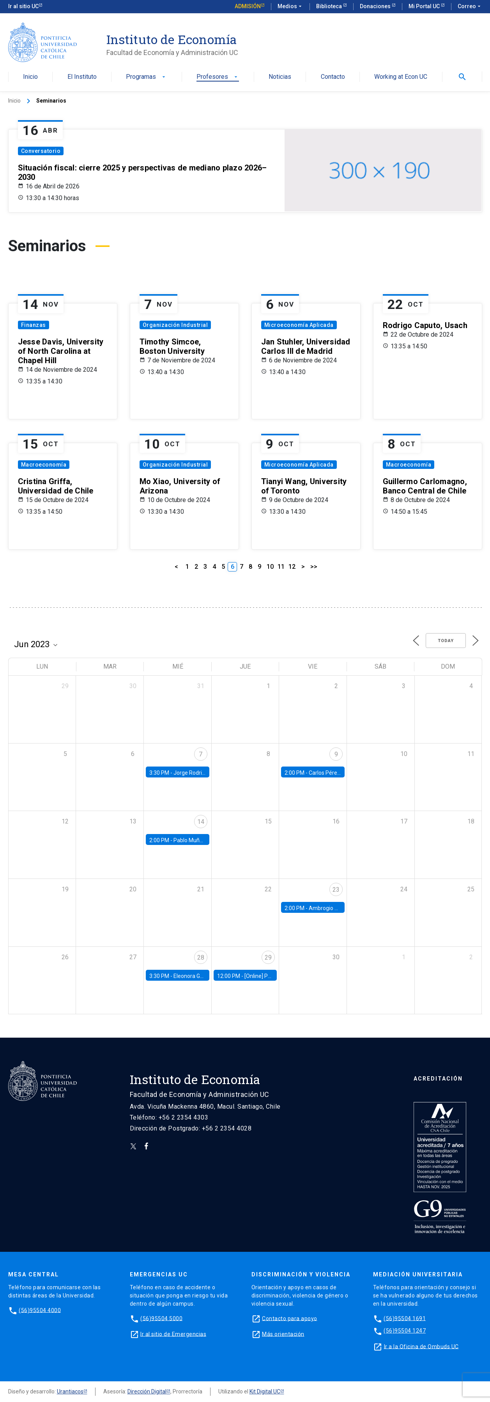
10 (270, 566)
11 (281, 566)
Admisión (248, 6)
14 (200, 821)
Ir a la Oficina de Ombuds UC (421, 1346)
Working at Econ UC (400, 77)
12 (291, 566)
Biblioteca (329, 6)
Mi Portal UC (425, 6)
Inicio (30, 77)
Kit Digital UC (264, 1391)
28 (200, 957)
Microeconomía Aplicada (299, 325)
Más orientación (283, 1334)
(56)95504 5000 (161, 1318)
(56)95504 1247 (405, 1330)
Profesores (217, 77)
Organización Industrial (175, 325)
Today (446, 640)
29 (268, 957)
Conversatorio (41, 151)
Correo (470, 6)
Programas (146, 77)
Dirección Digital (146, 1391)
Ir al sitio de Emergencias (173, 1334)
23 (336, 889)
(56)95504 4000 (40, 1310)
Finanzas (33, 325)
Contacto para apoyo (289, 1318)
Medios (290, 6)
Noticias (280, 77)
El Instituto (82, 77)
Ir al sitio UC (23, 6)
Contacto (333, 77)
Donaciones (376, 6)
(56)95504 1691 (405, 1318)
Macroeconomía (44, 464)
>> (313, 566)
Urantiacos (70, 1391)
